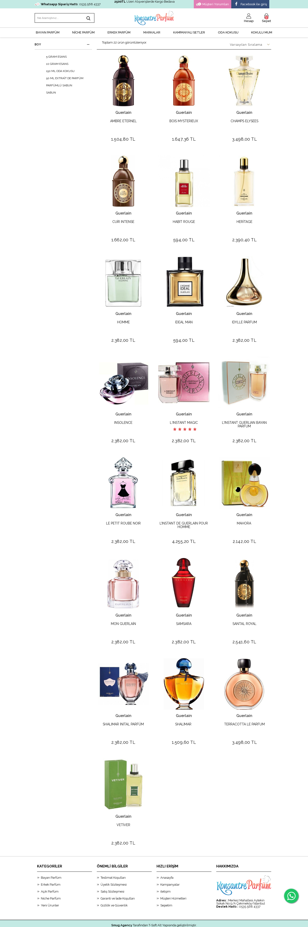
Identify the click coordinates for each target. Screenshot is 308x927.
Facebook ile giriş (250, 4)
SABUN (47, 92)
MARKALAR (151, 32)
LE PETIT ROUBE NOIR (123, 516)
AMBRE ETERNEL (123, 121)
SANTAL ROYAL (244, 614)
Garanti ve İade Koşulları (118, 883)
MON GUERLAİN (123, 614)
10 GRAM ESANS (53, 63)
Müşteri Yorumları (212, 4)
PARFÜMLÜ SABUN (55, 85)
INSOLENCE (123, 417)
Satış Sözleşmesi (112, 876)
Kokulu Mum (261, 32)
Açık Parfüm (50, 876)
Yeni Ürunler (50, 890)
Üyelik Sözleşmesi (114, 869)
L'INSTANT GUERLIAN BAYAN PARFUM (244, 418)
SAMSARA (183, 614)
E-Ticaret (140, 921)
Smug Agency (121, 910)
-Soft (129, 921)
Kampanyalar (170, 869)
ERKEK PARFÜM (119, 32)
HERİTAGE (244, 220)
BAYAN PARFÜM (47, 32)
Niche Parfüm (51, 883)
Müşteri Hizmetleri (173, 883)
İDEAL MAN (184, 318)
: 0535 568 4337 (68, 4)
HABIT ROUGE (184, 220)
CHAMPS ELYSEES (244, 121)
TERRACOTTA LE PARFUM (244, 713)
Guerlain (123, 112)
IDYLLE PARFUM (244, 318)
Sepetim (166, 890)
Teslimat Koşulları (113, 862)
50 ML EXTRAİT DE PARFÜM (61, 78)
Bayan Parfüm (51, 862)
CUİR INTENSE (123, 220)
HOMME (123, 318)
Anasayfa (166, 862)
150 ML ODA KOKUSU (57, 71)
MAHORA (244, 516)
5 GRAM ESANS (53, 56)
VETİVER (123, 811)
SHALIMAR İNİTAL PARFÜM (123, 713)
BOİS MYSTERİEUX (183, 121)
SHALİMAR (183, 713)
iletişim (165, 876)
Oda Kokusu (228, 32)
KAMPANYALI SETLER (189, 32)
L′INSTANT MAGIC (184, 417)
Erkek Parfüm (50, 869)
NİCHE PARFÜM (83, 32)
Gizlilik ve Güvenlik (114, 890)
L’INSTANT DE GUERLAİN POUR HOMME (184, 517)
